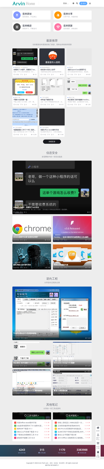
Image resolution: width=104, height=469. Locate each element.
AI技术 (71, 67)
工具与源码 (45, 97)
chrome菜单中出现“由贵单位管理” (25, 237)
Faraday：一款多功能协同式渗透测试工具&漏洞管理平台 (72, 238)
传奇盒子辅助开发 (47, 100)
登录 (83, 3)
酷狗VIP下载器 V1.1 (24, 428)
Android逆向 (46, 67)
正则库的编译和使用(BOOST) (69, 425)
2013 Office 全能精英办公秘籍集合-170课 (74, 438)
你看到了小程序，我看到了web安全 (25, 71)
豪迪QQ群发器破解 (60, 390)
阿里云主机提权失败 (61, 265)
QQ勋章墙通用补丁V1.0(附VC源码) (30, 425)
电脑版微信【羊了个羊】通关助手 (25, 131)
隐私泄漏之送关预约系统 (22, 265)
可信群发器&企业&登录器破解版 (24, 333)
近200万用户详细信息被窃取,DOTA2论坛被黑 (75, 432)
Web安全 (17, 67)
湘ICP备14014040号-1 (52, 465)
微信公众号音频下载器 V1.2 (27, 432)
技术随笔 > (74, 415)
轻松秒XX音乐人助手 (48, 70)
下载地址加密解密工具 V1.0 (27, 434)
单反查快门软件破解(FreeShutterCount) (79, 101)
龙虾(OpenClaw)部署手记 (77, 70)
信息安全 (25, 67)
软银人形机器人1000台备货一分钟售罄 (72, 422)
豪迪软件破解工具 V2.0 (26, 438)
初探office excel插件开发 (50, 130)
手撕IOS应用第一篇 (20, 100)
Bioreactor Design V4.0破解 (64, 363)
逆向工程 (17, 97)
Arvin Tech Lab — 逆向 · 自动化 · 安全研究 (51, 463)
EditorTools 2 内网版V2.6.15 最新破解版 (27, 390)
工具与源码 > (33, 415)
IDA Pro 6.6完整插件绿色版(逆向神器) (72, 428)
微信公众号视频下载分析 (67, 434)
